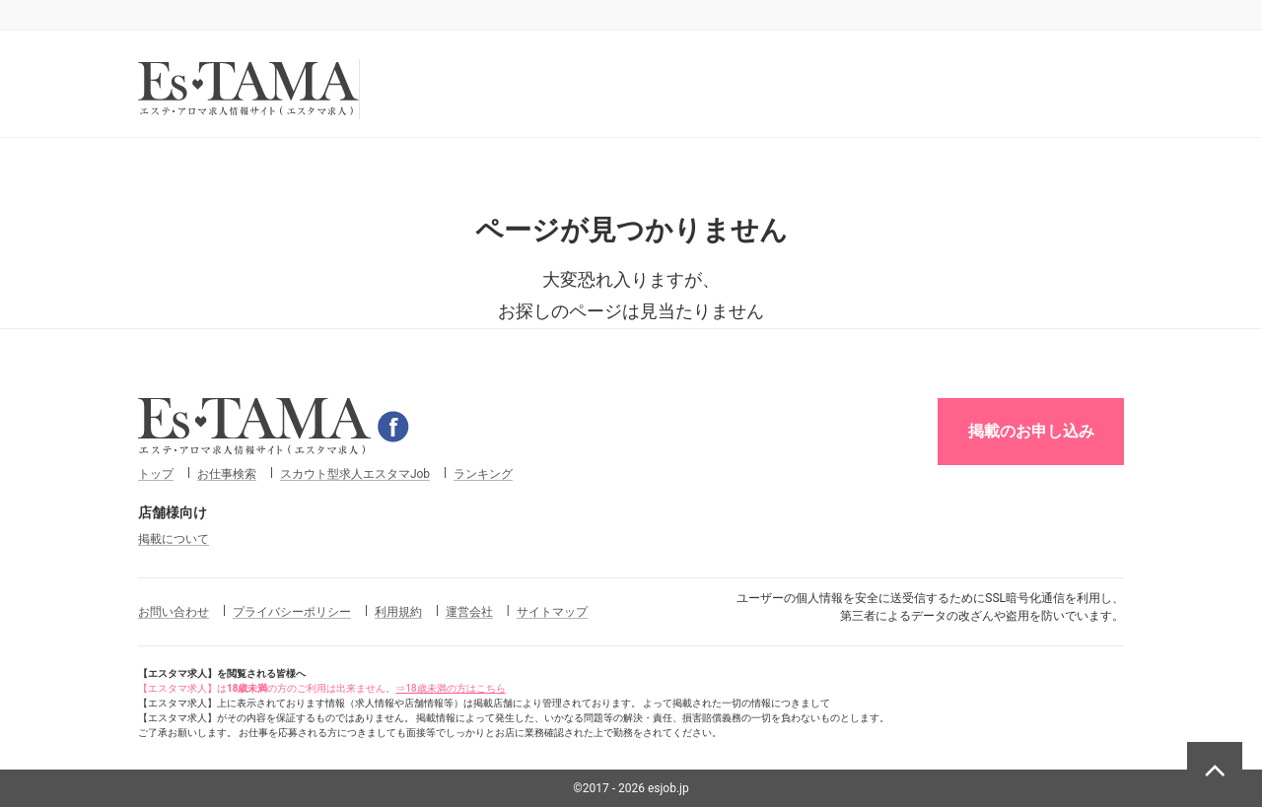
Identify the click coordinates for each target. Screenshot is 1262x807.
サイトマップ (552, 612)
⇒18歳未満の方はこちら (450, 688)
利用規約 (398, 612)
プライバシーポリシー (292, 612)
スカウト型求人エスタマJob (355, 474)
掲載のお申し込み (1031, 431)
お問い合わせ (173, 612)
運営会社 (469, 612)
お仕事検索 (226, 474)
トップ (156, 474)
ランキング (483, 474)
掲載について (173, 539)
